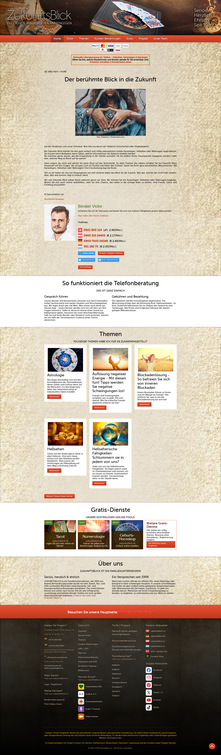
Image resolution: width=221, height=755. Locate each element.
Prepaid (143, 38)
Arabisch (116, 665)
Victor (70, 38)
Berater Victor (84, 635)
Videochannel (92, 716)
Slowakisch (117, 687)
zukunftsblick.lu (158, 646)
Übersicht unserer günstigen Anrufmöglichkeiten (124, 632)
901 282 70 (91, 246)
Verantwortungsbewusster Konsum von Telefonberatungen (126, 648)
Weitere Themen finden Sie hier (59, 496)
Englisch (115, 669)
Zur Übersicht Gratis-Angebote (157, 544)
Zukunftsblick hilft (94, 687)
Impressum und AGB (87, 662)
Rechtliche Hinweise (54, 199)
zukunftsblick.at (158, 641)
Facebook (157, 670)
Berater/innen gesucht (54, 700)
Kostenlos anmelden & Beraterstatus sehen (110, 62)
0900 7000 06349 (96, 241)
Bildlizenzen (83, 670)
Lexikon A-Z (91, 694)
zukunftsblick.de (158, 636)
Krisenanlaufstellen (94, 701)
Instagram (157, 678)
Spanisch (116, 691)
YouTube (157, 700)
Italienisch (116, 674)
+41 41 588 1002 (55, 640)
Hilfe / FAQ (83, 649)
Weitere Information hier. (110, 738)
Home (57, 38)
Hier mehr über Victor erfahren (93, 216)
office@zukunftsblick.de (57, 657)
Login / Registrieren (53, 684)
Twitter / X (158, 692)
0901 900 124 (93, 230)
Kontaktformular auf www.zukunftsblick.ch (53, 667)
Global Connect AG (76, 743)
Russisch (116, 678)
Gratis (129, 38)
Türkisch (115, 696)
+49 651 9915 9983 (56, 646)
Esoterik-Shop (157, 656)
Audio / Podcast (93, 709)
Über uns (82, 653)
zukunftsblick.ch (158, 631)
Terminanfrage (85, 267)
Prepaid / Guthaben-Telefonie (111, 253)
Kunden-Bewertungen (107, 38)
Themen (84, 38)
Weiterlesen (54, 397)
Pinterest (157, 685)
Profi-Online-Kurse (53, 704)
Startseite (82, 631)
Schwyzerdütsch (119, 682)
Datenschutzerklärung (88, 657)
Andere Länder (88, 253)
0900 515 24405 (94, 235)
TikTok (156, 707)
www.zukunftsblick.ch (136, 612)
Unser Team (160, 38)
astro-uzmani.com (159, 651)
